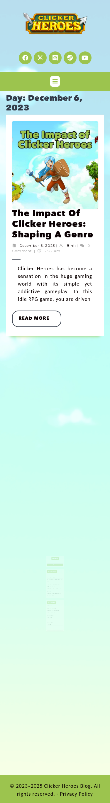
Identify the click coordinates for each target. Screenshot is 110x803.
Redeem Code (51, 606)
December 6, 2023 (37, 245)
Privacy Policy (76, 794)
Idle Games (51, 605)
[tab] (55, 81)
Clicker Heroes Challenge (52, 593)
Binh (71, 245)
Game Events (51, 599)
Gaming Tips (51, 603)
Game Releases (51, 602)
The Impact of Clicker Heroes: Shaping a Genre (52, 224)
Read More (39, 316)
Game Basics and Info (52, 596)
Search (55, 563)
